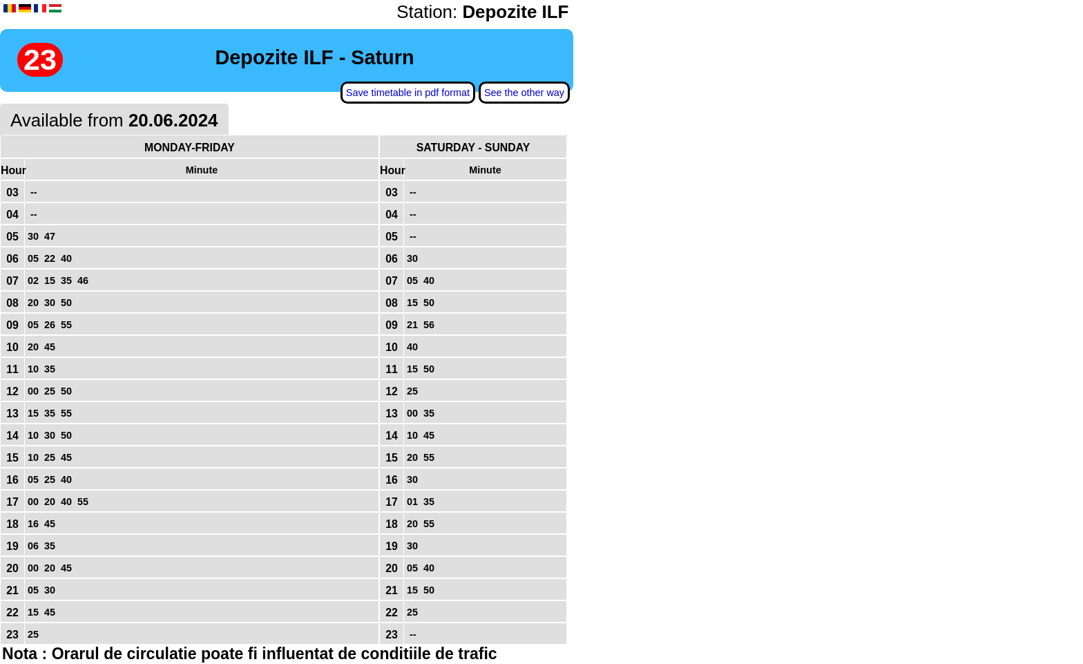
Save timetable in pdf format (408, 92)
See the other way (524, 92)
